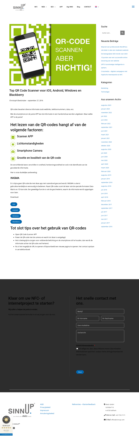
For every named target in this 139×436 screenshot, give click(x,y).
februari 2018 (106, 207)
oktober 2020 (106, 152)
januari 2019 (106, 185)
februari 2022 (106, 130)
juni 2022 (104, 126)
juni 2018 (104, 200)
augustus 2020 (106, 156)
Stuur (80, 372)
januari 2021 (106, 145)
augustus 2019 (106, 181)
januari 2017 (106, 229)
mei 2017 (104, 226)
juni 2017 (104, 222)
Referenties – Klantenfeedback (83, 404)
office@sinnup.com (118, 420)
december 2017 (107, 211)
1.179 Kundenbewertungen (7, 426)
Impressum (44, 410)
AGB (41, 404)
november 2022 (107, 119)
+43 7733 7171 (120, 415)
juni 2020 (104, 163)
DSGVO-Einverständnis (85, 345)
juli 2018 (104, 196)
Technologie (106, 98)
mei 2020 (104, 167)
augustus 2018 (106, 192)
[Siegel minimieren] (1, 408)
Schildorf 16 (110, 407)
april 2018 (105, 203)
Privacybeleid (45, 407)
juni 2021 (104, 137)
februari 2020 (106, 178)
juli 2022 (104, 123)
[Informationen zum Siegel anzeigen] (7, 429)
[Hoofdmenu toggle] (133, 6)
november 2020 (107, 148)
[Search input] (110, 33)
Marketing (105, 94)
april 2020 (105, 170)
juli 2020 (104, 159)
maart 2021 (105, 141)
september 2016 (107, 233)
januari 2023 (106, 115)
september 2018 (107, 189)
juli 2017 (104, 218)
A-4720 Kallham (111, 410)
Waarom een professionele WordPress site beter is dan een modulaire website (113, 50)
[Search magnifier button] (122, 33)
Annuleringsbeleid (47, 413)
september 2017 (107, 215)
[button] (44, 7)
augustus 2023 (106, 112)
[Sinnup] (18, 7)
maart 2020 (105, 174)
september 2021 (107, 134)
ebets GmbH (110, 404)
